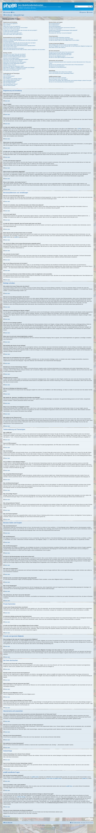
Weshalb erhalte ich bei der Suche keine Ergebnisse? (60, 53)
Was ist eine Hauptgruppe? (54, 31)
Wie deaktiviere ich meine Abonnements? (57, 67)
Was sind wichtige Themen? (9, 82)
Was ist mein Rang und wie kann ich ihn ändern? (13, 48)
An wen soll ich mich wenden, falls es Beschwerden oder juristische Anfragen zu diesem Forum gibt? (70, 80)
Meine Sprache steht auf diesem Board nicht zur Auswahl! (15, 44)
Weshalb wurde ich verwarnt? (9, 64)
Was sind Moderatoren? (54, 24)
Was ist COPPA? (7, 24)
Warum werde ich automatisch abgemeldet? (12, 33)
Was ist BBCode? (7, 74)
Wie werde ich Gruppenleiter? (55, 28)
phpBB (43, 825)
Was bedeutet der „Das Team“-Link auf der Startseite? (60, 33)
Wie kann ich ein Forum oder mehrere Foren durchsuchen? (61, 52)
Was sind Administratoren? (54, 23)
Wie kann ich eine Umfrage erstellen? (11, 58)
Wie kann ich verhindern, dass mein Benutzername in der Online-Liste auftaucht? (20, 40)
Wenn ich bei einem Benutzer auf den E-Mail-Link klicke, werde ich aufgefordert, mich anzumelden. (24, 49)
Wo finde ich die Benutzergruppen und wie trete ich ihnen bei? (62, 27)
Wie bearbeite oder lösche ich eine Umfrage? (12, 60)
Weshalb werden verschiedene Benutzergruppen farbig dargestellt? (63, 30)
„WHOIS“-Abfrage (21, 796)
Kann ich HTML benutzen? (9, 76)
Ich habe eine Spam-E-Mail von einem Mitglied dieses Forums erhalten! (64, 40)
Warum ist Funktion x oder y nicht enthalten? (58, 79)
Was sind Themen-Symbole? (9, 85)
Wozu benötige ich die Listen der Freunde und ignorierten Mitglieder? (63, 44)
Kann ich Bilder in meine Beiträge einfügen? (12, 78)
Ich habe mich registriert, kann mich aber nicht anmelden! (15, 27)
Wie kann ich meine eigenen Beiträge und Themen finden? (61, 57)
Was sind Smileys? (7, 77)
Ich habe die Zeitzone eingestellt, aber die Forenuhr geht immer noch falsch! (19, 42)
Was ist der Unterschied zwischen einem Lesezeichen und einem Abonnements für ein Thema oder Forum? (70, 62)
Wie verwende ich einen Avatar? (10, 46)
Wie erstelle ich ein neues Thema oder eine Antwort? (14, 54)
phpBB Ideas (69, 786)
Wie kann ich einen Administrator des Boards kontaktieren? (61, 81)
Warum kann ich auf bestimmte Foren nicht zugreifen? (14, 62)
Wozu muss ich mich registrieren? (10, 23)
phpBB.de (17, 237)
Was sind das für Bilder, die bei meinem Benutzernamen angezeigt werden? (19, 45)
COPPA (79, 128)
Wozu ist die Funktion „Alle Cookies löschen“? (13, 34)
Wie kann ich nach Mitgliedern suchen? (57, 56)
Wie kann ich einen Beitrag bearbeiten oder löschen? (14, 55)
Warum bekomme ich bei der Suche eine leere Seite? (60, 54)
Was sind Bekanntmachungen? (10, 81)
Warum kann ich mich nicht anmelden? (11, 28)
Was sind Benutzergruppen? (55, 26)
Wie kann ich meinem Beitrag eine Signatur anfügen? (14, 56)
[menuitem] (13, 12)
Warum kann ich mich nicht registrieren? (11, 26)
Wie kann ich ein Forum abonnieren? (57, 65)
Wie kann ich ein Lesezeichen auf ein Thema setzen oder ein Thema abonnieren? (66, 64)
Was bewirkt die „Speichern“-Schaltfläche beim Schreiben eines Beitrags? (18, 67)
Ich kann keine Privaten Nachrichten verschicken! (59, 37)
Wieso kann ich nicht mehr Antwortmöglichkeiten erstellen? (15, 59)
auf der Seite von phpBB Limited (53, 778)
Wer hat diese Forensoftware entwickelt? (57, 77)
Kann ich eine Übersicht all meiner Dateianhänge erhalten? (61, 73)
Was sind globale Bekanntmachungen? (11, 80)
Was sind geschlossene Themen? (10, 84)
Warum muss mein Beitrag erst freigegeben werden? (14, 68)
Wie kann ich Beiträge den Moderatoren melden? (13, 66)
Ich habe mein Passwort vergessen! (10, 31)
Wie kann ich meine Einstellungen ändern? (12, 38)
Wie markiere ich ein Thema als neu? (11, 70)
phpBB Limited (6, 237)
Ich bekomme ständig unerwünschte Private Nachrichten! (61, 38)
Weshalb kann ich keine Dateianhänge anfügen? (13, 63)
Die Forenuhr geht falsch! (8, 41)
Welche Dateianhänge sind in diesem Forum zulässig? (60, 71)
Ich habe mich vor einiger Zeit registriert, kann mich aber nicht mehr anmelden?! (20, 30)
